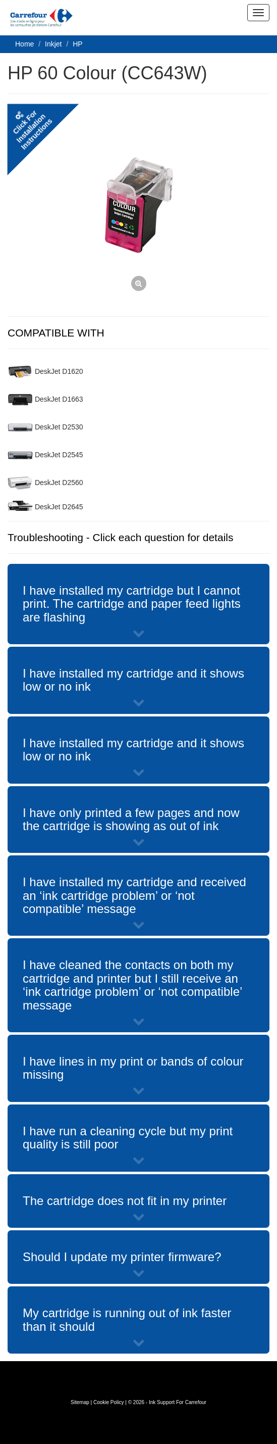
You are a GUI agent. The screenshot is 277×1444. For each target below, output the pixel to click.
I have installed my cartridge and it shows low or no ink (133, 679)
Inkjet (53, 44)
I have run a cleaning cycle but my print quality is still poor (128, 1137)
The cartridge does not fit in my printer (125, 1201)
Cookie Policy (108, 1402)
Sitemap (80, 1402)
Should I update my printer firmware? (122, 1257)
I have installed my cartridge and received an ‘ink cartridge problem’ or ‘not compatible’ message (134, 895)
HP (77, 44)
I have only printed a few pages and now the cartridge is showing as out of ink (131, 819)
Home (24, 44)
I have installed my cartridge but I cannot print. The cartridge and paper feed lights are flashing (132, 604)
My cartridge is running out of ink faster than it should (127, 1319)
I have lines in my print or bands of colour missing (133, 1067)
